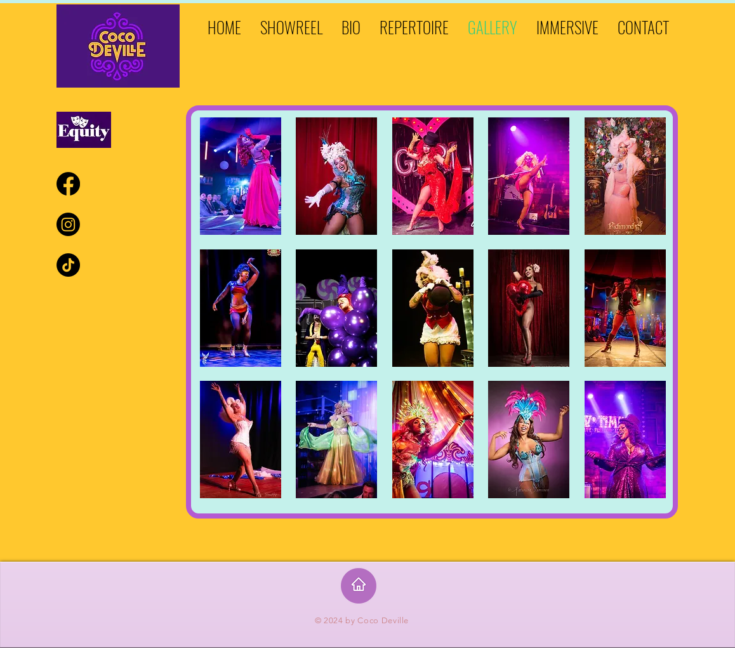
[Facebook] (68, 183)
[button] (240, 176)
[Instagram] (68, 224)
